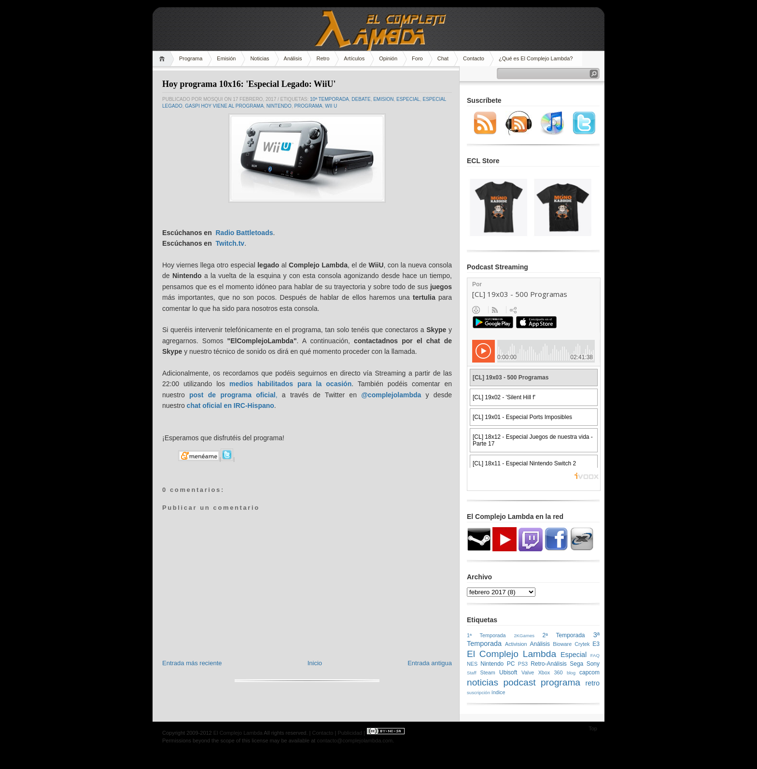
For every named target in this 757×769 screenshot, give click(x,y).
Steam (487, 672)
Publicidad (349, 733)
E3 (596, 644)
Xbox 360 (550, 672)
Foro (417, 58)
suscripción (478, 692)
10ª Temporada (329, 99)
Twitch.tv (229, 243)
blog (571, 672)
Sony (593, 663)
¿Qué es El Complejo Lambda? (536, 58)
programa (308, 106)
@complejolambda (391, 395)
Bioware (562, 644)
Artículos (354, 58)
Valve (527, 672)
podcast (519, 682)
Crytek (582, 644)
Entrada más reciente (192, 663)
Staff (472, 672)
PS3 (523, 664)
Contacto (473, 58)
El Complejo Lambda (511, 654)
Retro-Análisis (549, 663)
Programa (190, 58)
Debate (360, 99)
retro (592, 683)
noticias (482, 682)
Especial (408, 99)
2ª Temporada (563, 635)
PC (511, 663)
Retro (322, 58)
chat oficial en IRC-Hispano (230, 405)
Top (593, 728)
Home (163, 58)
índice (498, 692)
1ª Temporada (486, 635)
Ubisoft (508, 672)
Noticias (259, 58)
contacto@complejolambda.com (355, 740)
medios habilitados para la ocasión (290, 384)
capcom (589, 672)
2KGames (524, 635)
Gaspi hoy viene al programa (224, 106)
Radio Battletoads (244, 233)
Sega (576, 663)
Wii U (331, 106)
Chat (443, 58)
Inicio (315, 663)
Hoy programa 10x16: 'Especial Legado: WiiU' (249, 84)
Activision (516, 644)
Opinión (388, 58)
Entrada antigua (429, 663)
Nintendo (279, 106)
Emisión (226, 58)
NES (472, 664)
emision (383, 99)
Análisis (293, 58)
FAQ (595, 655)
